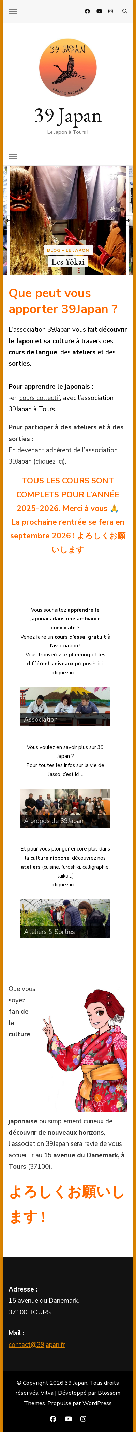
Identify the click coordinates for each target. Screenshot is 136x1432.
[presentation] (8, 220)
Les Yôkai (68, 261)
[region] (65, 706)
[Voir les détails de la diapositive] (65, 706)
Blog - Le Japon (68, 250)
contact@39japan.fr (37, 1344)
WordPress (97, 1403)
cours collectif (39, 397)
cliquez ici (49, 461)
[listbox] (68, 220)
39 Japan (68, 114)
